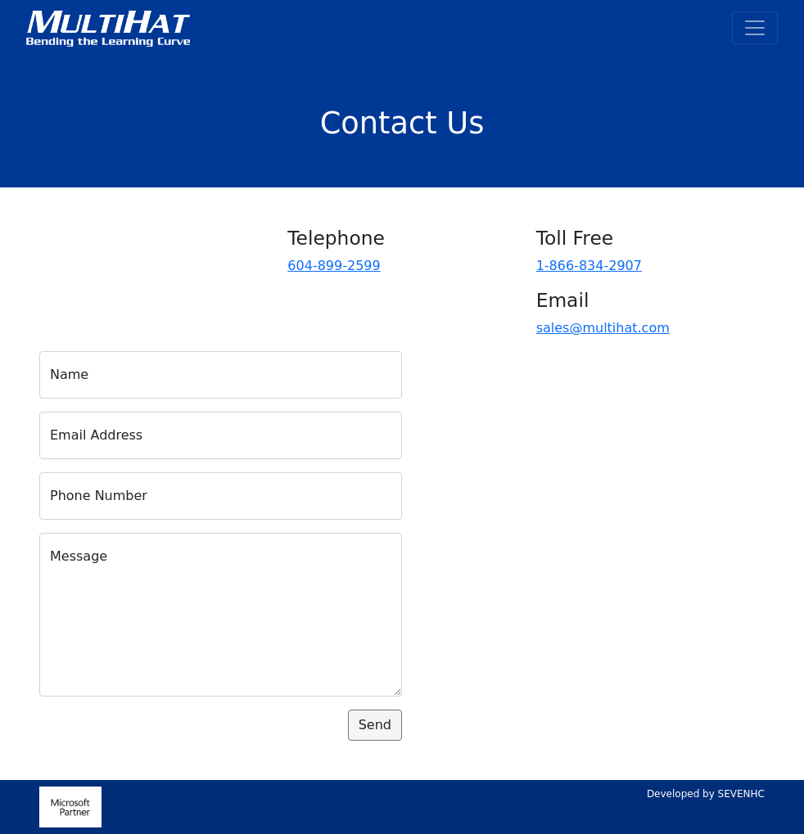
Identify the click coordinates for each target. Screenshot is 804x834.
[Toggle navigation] (755, 27)
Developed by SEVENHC (706, 794)
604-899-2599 (333, 265)
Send (375, 725)
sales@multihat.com (603, 328)
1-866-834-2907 (589, 265)
